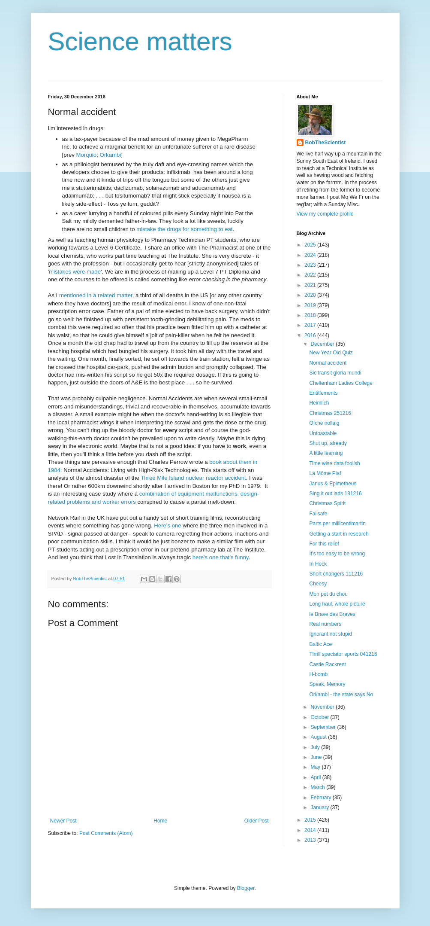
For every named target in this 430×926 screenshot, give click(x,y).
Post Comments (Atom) (106, 833)
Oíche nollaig (324, 423)
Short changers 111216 (336, 574)
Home (160, 821)
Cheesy (318, 584)
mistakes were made (75, 271)
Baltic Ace (320, 644)
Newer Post (63, 821)
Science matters (140, 41)
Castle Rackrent (327, 664)
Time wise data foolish (334, 463)
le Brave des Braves (332, 614)
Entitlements (323, 393)
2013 (310, 840)
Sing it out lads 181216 (335, 493)
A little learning (326, 453)
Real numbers (325, 624)
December (323, 344)
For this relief (324, 544)
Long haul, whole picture (337, 604)
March (318, 787)
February (321, 798)
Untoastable (323, 433)
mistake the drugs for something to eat (184, 229)
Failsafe (318, 514)
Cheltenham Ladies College (340, 383)
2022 (310, 275)
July (315, 747)
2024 (310, 255)
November (323, 707)
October (320, 717)
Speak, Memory (327, 684)
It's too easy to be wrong (337, 554)
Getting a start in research (338, 534)
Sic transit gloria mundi (335, 373)
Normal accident (327, 363)
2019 (310, 305)
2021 (310, 285)
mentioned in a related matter (95, 295)
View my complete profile (325, 214)
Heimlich (319, 403)
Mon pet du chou (328, 594)
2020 (310, 295)
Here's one (167, 525)
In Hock (318, 564)
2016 (310, 335)
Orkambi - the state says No (341, 694)
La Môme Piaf (325, 473)
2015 (310, 820)
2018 (310, 315)
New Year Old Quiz (330, 353)
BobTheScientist (325, 143)
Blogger (246, 888)
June (316, 757)
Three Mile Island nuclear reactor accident (193, 478)
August (319, 737)
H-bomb (318, 674)
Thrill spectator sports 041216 (343, 654)
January (320, 807)
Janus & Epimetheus (332, 484)
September (323, 727)
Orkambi (110, 155)
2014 (310, 830)
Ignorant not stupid (330, 634)
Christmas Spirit (327, 503)
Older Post (256, 821)
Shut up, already (327, 443)
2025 (310, 245)
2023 (310, 265)
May (316, 767)
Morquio (86, 155)
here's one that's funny (220, 557)
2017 (310, 325)
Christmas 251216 (330, 413)
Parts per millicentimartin (337, 524)
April (316, 777)
